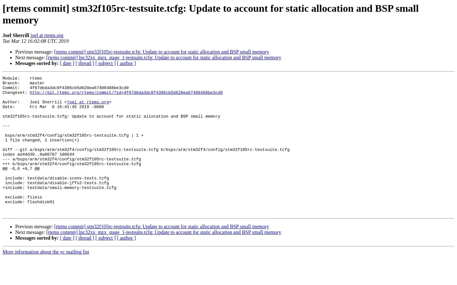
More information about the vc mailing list (46, 279)
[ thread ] (84, 63)
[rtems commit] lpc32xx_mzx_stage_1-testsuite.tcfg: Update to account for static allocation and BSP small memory (163, 57)
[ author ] (126, 63)
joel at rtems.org (46, 35)
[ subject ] (105, 63)
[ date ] (67, 63)
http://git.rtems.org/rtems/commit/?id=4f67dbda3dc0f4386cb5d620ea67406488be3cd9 (126, 96)
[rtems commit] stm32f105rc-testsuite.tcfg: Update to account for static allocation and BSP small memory (161, 52)
